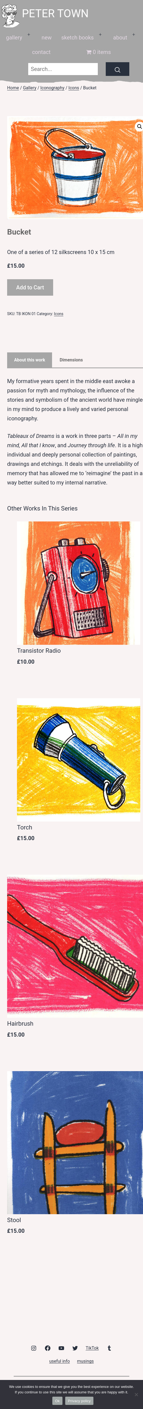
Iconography (52, 87)
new (47, 37)
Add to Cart (30, 287)
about (120, 37)
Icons (73, 87)
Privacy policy (79, 1401)
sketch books (77, 37)
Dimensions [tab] (71, 360)
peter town (55, 13)
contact (41, 52)
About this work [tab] (29, 360)
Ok (57, 1401)
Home (13, 87)
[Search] (117, 69)
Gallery (29, 87)
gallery (14, 37)
